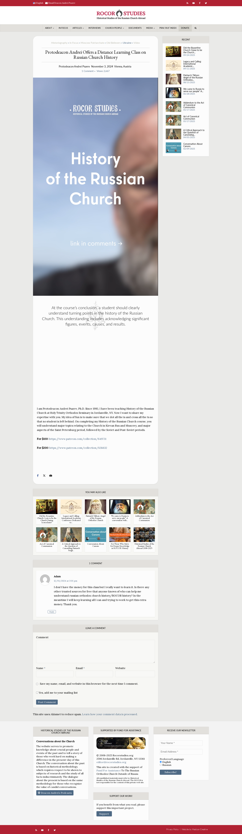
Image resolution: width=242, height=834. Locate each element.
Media (149, 28)
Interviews (94, 28)
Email (80, 668)
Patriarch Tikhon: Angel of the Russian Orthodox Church (95, 518)
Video (137, 42)
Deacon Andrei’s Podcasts (55, 792)
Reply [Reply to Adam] (58, 612)
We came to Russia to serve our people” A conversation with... (120, 518)
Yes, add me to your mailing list (57, 692)
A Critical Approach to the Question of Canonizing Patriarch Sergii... (71, 547)
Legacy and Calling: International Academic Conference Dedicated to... (71, 519)
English (165, 762)
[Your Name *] (181, 743)
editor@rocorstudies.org (111, 762)
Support (104, 813)
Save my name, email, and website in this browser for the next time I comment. (89, 683)
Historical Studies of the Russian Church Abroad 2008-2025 (144, 546)
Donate (185, 28)
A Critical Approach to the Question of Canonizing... (192, 133)
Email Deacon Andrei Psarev (61, 3)
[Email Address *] (181, 752)
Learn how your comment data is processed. (110, 714)
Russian (165, 764)
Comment (42, 637)
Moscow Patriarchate (92, 42)
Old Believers (113, 42)
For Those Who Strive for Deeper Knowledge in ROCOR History (120, 546)
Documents (135, 28)
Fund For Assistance (108, 770)
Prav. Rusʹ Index (167, 28)
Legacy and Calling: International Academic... (192, 64)
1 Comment (88, 71)
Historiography (59, 42)
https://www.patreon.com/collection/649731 (77, 439)
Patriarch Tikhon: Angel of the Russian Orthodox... (193, 78)
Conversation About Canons (95, 544)
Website (120, 668)
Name (40, 668)
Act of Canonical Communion (47, 544)
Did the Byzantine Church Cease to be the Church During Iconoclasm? (46, 519)
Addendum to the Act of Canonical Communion (144, 518)
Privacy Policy (172, 829)
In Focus (63, 28)
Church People (113, 28)
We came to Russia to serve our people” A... (193, 90)
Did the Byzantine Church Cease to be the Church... (192, 50)
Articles (77, 28)
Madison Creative (200, 829)
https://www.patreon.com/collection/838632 (78, 448)
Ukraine (127, 42)
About (48, 28)
